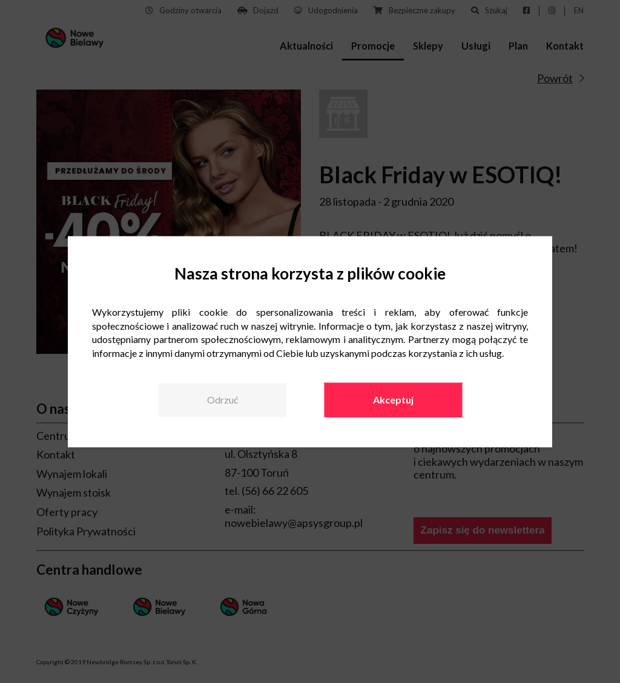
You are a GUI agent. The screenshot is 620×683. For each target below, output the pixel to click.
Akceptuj (393, 399)
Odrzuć (222, 399)
